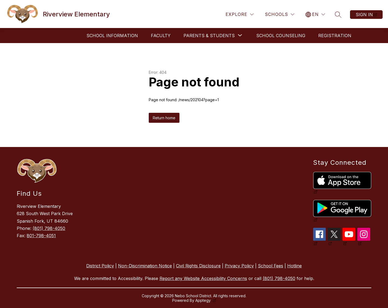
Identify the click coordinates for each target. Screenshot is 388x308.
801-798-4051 (41, 235)
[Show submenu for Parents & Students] (209, 35)
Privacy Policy (239, 265)
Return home (164, 118)
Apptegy (203, 300)
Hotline (294, 265)
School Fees (270, 265)
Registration (334, 35)
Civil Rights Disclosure (198, 265)
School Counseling (280, 35)
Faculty (161, 35)
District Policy (100, 265)
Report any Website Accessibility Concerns (203, 278)
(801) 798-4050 (49, 228)
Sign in (364, 14)
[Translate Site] (315, 14)
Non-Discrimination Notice (145, 265)
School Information (112, 35)
